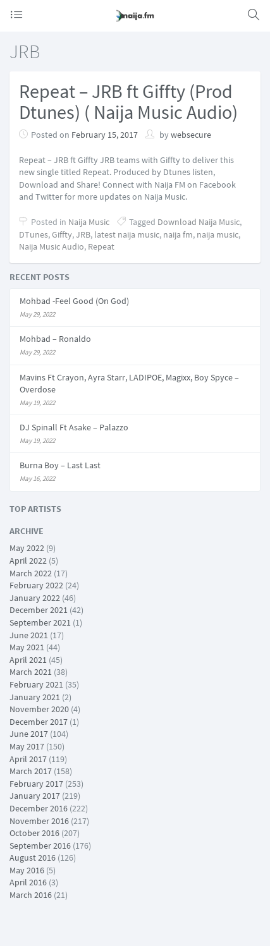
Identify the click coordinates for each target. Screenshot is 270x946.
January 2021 (34, 697)
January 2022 (34, 597)
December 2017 (38, 721)
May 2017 (26, 746)
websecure (191, 134)
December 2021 (38, 610)
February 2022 (36, 585)
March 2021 (30, 671)
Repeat (101, 246)
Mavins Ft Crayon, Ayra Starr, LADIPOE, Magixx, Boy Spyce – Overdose (129, 384)
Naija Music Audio (51, 246)
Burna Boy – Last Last (60, 465)
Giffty (62, 234)
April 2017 (28, 759)
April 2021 (28, 659)
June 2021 (28, 635)
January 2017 (34, 795)
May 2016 (26, 870)
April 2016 (28, 882)
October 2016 (34, 833)
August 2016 (32, 857)
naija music (217, 234)
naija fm (178, 234)
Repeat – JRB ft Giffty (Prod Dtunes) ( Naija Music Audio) (128, 101)
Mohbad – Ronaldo (55, 338)
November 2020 (39, 709)
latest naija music (126, 234)
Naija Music (88, 221)
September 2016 (40, 845)
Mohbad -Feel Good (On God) (74, 300)
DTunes (33, 234)
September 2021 (40, 622)
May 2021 (26, 647)
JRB (83, 234)
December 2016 (38, 808)
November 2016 (39, 821)
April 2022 (28, 560)
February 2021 (36, 684)
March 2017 (30, 771)
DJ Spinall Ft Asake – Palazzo (74, 427)
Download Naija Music (198, 221)
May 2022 (26, 548)
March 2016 (30, 895)
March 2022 (30, 573)
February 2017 (36, 783)
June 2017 (28, 733)
